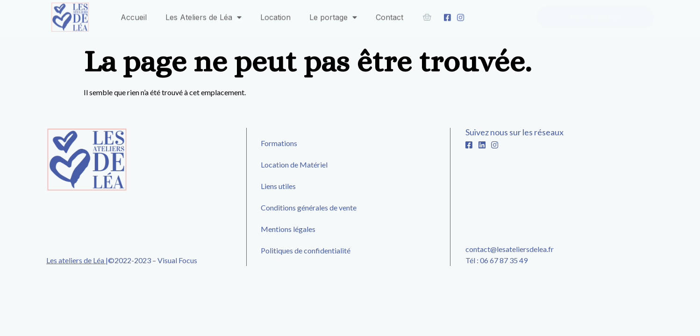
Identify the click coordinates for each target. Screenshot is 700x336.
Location (275, 15)
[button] (595, 15)
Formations (279, 143)
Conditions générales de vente (309, 207)
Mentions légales (288, 228)
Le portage (333, 15)
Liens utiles (278, 186)
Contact (389, 15)
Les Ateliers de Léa (203, 15)
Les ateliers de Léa (76, 260)
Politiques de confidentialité (305, 250)
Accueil (134, 15)
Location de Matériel (294, 164)
